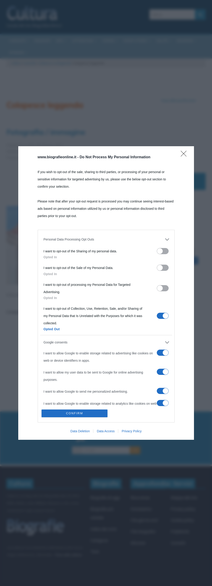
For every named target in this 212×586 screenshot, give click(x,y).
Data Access (106, 431)
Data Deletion (80, 431)
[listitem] (106, 239)
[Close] (185, 155)
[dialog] (106, 293)
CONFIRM (74, 413)
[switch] (163, 251)
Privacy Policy (131, 431)
